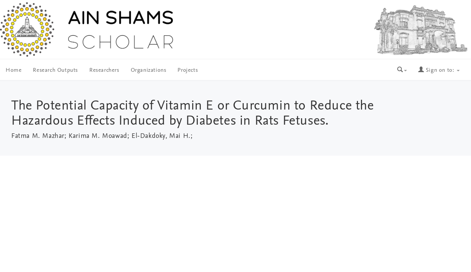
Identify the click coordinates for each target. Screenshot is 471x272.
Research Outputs (55, 70)
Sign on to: (439, 70)
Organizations (149, 70)
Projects (187, 70)
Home (13, 70)
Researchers (104, 70)
